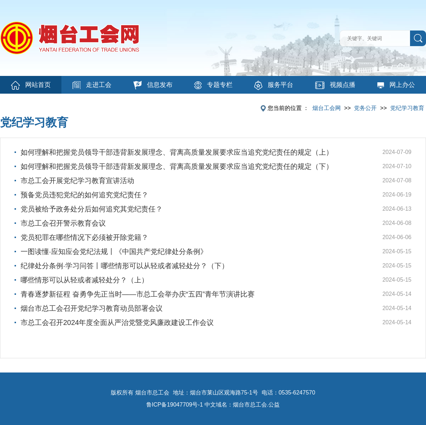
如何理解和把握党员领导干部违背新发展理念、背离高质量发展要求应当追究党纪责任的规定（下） (177, 166)
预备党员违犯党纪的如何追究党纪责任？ (84, 195)
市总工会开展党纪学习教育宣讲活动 (77, 180)
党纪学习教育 (407, 108)
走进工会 (91, 85)
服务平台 (273, 85)
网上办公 (396, 85)
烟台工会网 (326, 108)
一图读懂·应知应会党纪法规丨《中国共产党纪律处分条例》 (114, 251)
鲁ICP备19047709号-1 (174, 405)
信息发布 (153, 85)
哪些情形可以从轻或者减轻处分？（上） (84, 280)
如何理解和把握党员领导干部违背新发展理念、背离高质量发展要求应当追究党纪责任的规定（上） (177, 152)
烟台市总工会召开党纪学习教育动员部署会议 (92, 308)
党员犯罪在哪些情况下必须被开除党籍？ (84, 237)
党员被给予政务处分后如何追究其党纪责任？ (92, 209)
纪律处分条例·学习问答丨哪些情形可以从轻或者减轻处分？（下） (125, 266)
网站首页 (31, 85)
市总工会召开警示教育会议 (63, 223)
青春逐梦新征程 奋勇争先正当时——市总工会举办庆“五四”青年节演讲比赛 (138, 294)
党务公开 (365, 108)
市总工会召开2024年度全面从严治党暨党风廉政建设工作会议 (117, 322)
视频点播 (335, 85)
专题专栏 (213, 85)
